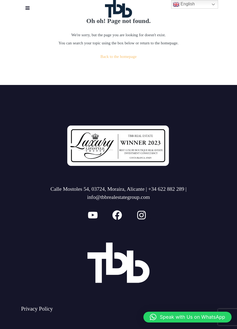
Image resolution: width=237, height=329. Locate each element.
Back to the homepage (118, 56)
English (184, 4)
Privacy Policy (37, 309)
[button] (187, 317)
